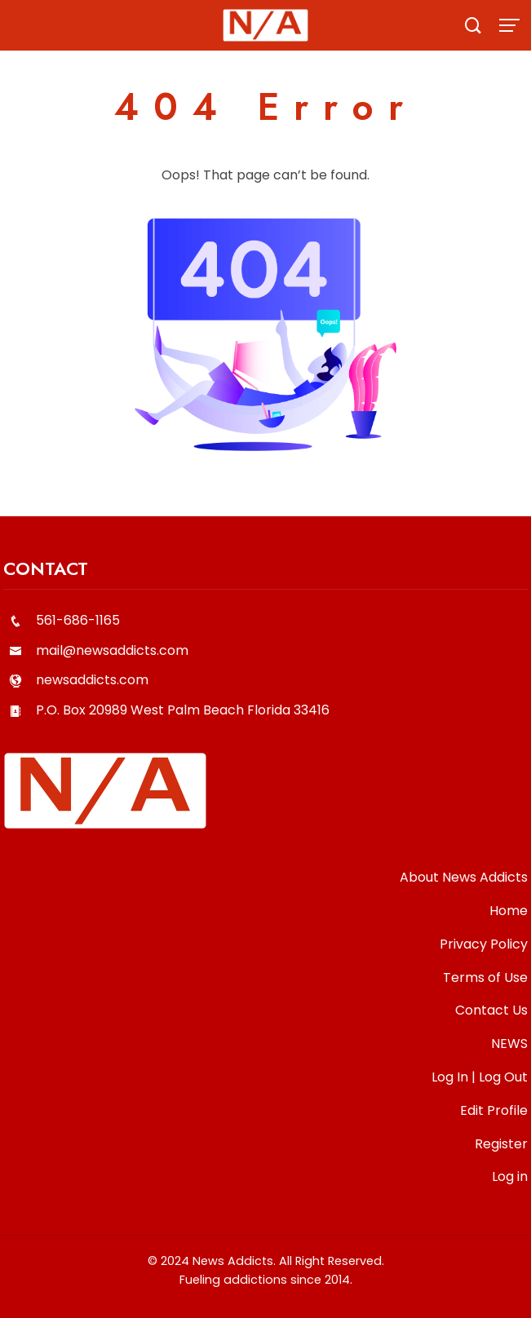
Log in (510, 1176)
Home (508, 910)
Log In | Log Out (479, 1077)
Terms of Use (485, 977)
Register (501, 1143)
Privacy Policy (484, 944)
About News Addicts (464, 877)
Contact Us (491, 1010)
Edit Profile (494, 1110)
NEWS (509, 1043)
